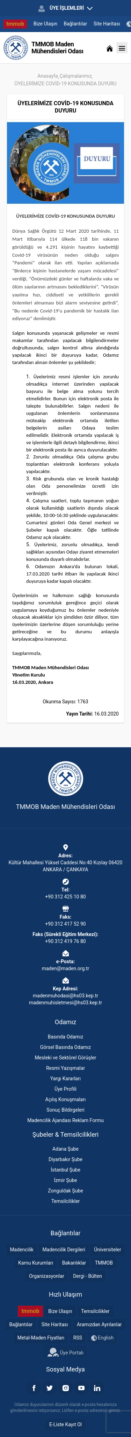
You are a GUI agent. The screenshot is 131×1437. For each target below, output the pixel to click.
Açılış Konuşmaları (65, 1099)
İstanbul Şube (65, 1170)
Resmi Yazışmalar (65, 1068)
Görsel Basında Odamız (65, 1047)
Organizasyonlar (46, 1276)
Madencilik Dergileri (63, 1249)
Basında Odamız (65, 1037)
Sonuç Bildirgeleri (65, 1110)
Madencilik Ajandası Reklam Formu (65, 1120)
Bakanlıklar (74, 1263)
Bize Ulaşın (45, 23)
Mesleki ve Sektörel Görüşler (65, 1057)
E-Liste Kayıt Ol (65, 1424)
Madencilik (22, 1249)
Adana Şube (65, 1149)
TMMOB (104, 1263)
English (102, 1338)
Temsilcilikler (65, 1201)
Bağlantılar (75, 23)
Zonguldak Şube (65, 1190)
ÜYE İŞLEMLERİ (65, 8)
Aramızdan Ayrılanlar (99, 1324)
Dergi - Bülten (87, 1276)
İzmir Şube (65, 1180)
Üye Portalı (65, 1352)
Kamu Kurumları (35, 1263)
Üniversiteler (107, 1249)
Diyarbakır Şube (65, 1159)
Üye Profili (65, 1089)
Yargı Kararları (65, 1078)
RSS (77, 1338)
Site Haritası (107, 23)
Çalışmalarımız (75, 76)
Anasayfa (47, 76)
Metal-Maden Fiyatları (41, 1338)
